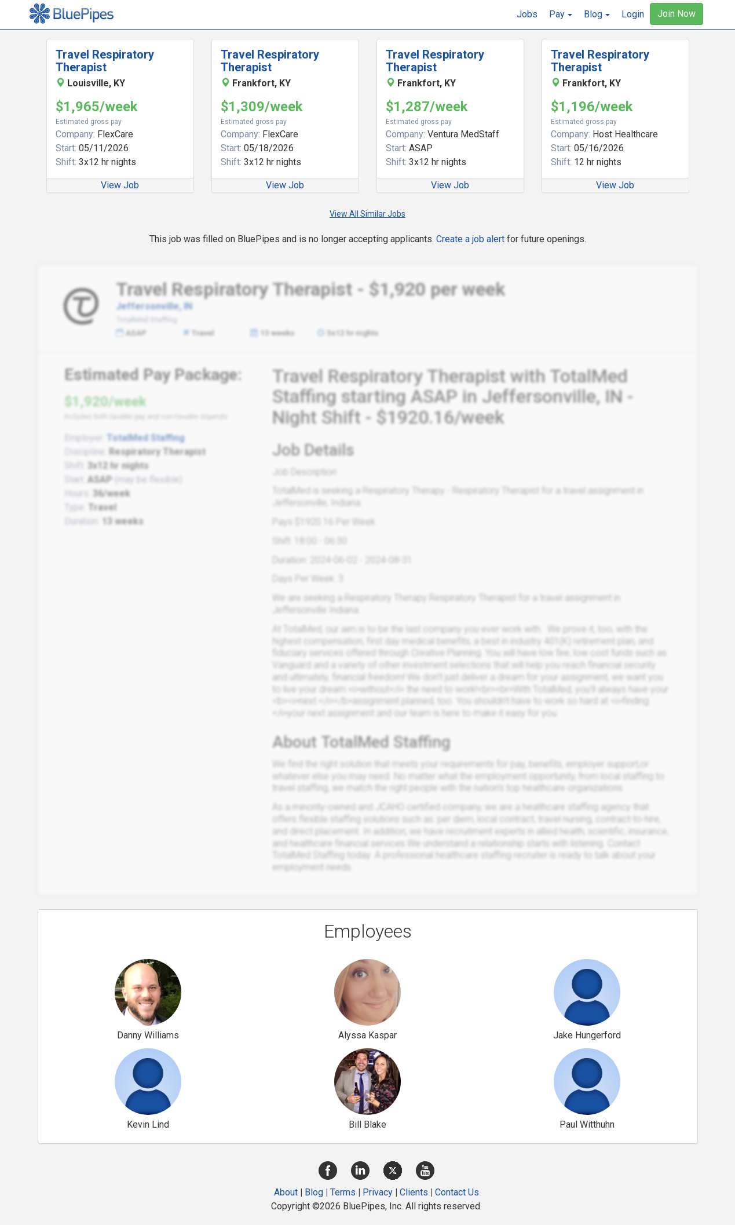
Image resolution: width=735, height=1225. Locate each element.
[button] (560, 14)
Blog (314, 1192)
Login (632, 14)
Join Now (676, 13)
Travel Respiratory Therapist (105, 61)
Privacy (378, 1192)
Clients (414, 1192)
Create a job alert (470, 239)
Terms (343, 1192)
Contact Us (457, 1192)
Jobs (527, 14)
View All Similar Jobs (367, 213)
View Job (120, 185)
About (286, 1192)
